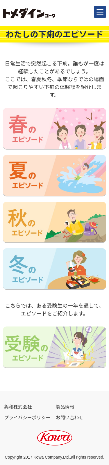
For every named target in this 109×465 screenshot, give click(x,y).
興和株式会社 (18, 406)
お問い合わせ (70, 417)
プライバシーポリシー (27, 417)
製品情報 (65, 406)
